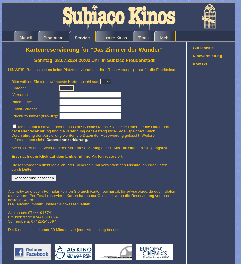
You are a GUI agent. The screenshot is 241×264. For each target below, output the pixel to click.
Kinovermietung (207, 56)
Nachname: (22, 102)
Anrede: (19, 88)
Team (143, 37)
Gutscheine (203, 48)
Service (82, 37)
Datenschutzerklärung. (67, 140)
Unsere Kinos (114, 37)
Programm (53, 37)
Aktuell (25, 37)
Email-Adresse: (25, 109)
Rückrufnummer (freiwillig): (35, 116)
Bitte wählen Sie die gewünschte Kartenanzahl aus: (55, 82)
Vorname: (20, 95)
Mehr (165, 37)
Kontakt (200, 64)
